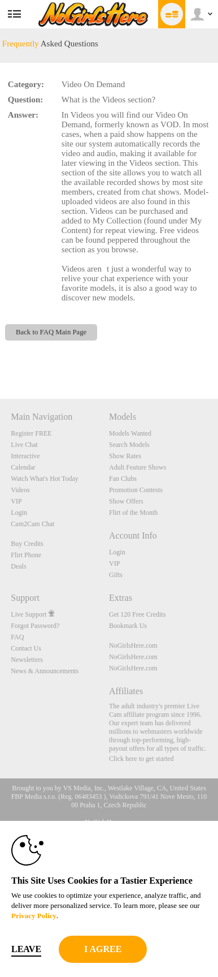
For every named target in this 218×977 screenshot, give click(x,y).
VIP (16, 501)
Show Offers (126, 501)
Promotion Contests (136, 490)
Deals (18, 566)
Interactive (25, 456)
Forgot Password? (35, 626)
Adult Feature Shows (137, 467)
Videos (20, 490)
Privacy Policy (33, 915)
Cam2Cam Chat (32, 524)
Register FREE (31, 433)
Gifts (116, 575)
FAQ (17, 637)
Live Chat (24, 445)
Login (19, 513)
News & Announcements (45, 671)
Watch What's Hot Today (45, 479)
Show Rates (125, 456)
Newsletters (27, 660)
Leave (26, 949)
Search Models (129, 445)
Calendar (23, 467)
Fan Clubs (123, 479)
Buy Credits (27, 544)
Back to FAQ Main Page (51, 332)
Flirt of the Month (133, 513)
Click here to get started (141, 759)
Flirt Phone (26, 555)
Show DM (0, 356)
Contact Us (26, 648)
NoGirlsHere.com (133, 645)
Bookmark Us (128, 626)
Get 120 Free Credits (137, 614)
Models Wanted (130, 433)
